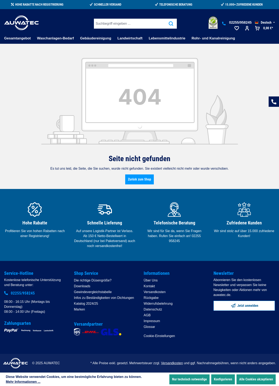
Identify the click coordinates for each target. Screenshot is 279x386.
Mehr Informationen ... (23, 382)
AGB (147, 315)
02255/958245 (240, 22)
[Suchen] (171, 24)
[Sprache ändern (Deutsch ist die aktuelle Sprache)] (265, 22)
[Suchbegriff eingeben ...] (129, 24)
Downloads (82, 286)
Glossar (149, 327)
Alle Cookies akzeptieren (256, 379)
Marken (79, 309)
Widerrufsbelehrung (158, 303)
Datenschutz (153, 309)
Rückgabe (151, 298)
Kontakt (149, 286)
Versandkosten (155, 292)
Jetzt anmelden (244, 305)
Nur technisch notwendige (189, 379)
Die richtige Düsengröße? (93, 280)
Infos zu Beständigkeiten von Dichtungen (104, 298)
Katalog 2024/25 (86, 303)
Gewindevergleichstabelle (93, 292)
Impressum (152, 321)
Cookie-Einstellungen (159, 336)
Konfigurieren (223, 379)
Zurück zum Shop (139, 179)
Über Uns (151, 280)
